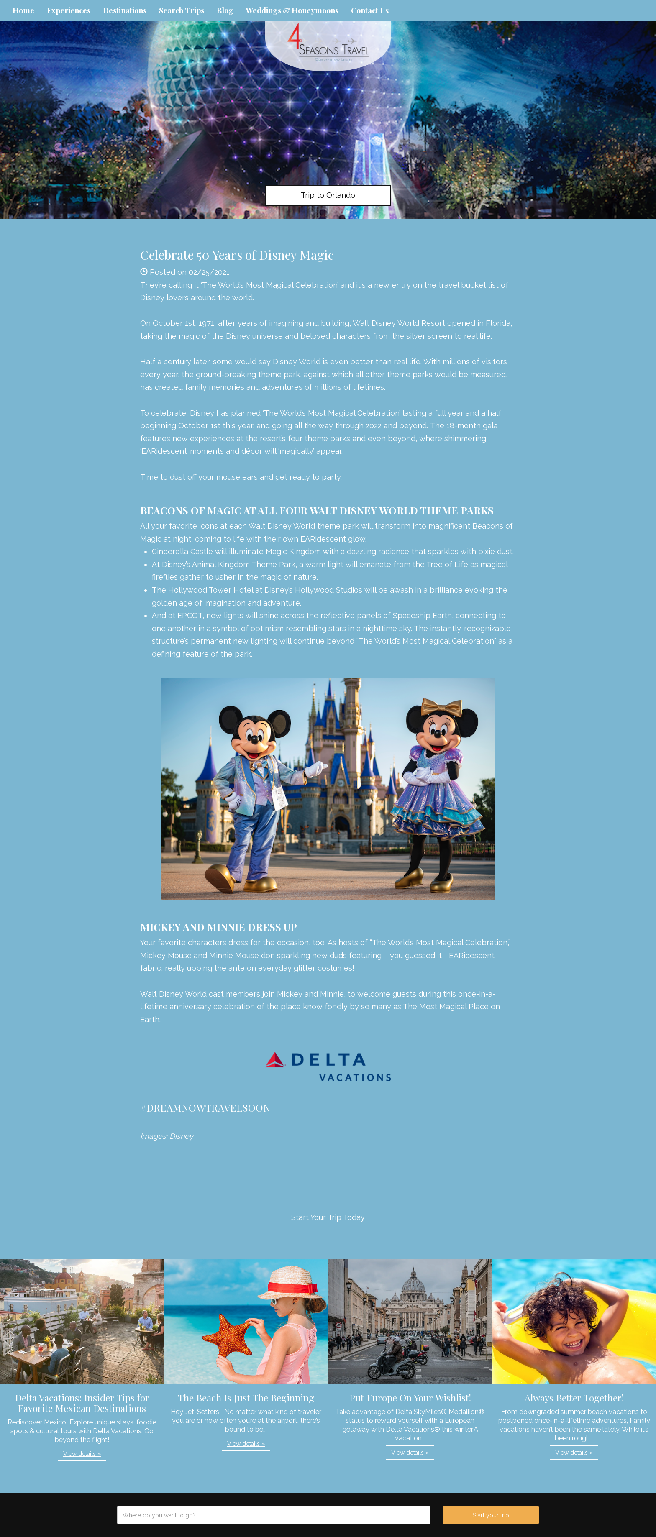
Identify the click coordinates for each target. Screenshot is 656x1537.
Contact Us (370, 10)
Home (23, 10)
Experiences (68, 10)
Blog (225, 10)
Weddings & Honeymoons (292, 10)
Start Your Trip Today (328, 1217)
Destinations (124, 10)
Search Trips (181, 10)
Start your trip (491, 1515)
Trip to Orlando (328, 195)
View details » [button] (82, 1453)
